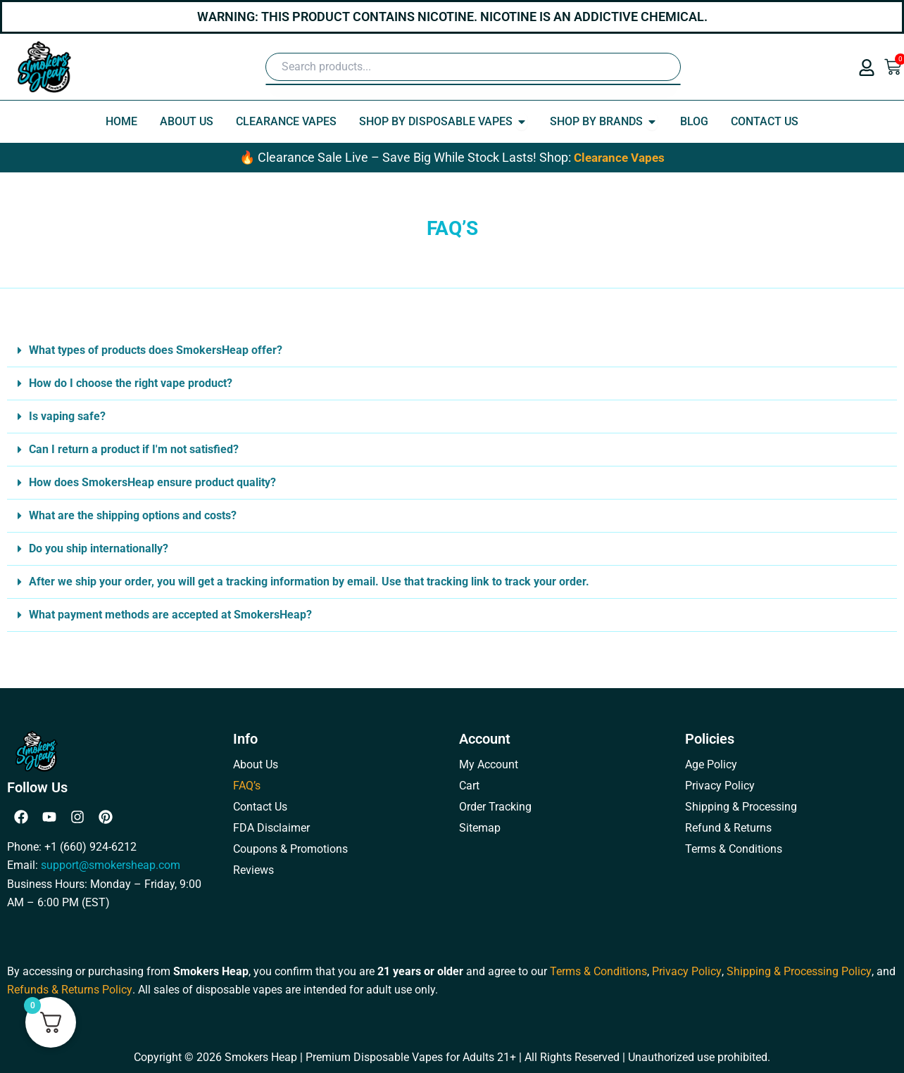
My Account (488, 764)
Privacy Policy (720, 785)
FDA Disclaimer (271, 827)
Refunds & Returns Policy (69, 989)
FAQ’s (246, 785)
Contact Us (260, 806)
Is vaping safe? (67, 416)
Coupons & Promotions (290, 849)
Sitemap (480, 827)
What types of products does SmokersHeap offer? (155, 350)
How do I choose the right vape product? (130, 383)
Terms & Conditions (733, 849)
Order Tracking (495, 806)
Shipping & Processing (741, 806)
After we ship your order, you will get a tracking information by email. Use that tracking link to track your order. (309, 581)
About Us (255, 764)
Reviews (253, 870)
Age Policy (711, 764)
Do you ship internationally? (98, 548)
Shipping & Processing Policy (798, 970)
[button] (452, 350)
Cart (469, 785)
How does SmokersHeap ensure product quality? (152, 482)
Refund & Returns (728, 827)
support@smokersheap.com (110, 865)
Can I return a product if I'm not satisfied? (134, 449)
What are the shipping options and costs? (133, 515)
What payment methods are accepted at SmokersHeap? (170, 614)
